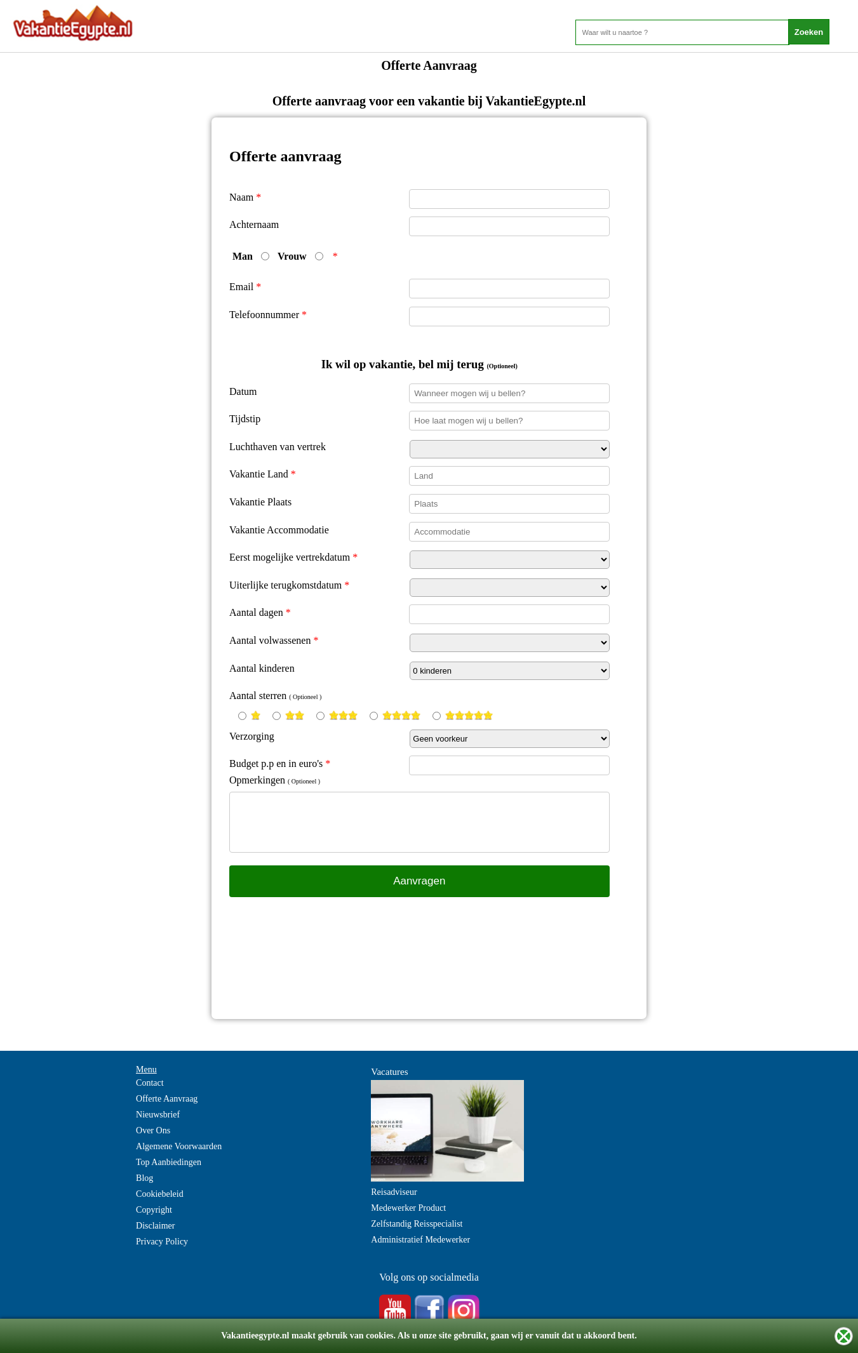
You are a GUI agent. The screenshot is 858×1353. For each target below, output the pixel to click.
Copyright (154, 1210)
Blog (144, 1178)
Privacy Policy (162, 1241)
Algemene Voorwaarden (179, 1146)
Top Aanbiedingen (168, 1162)
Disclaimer (155, 1225)
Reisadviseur (394, 1192)
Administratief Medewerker (420, 1239)
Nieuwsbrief (158, 1114)
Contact (150, 1083)
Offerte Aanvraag (167, 1098)
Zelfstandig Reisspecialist (416, 1224)
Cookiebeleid (160, 1194)
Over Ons (153, 1130)
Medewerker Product (408, 1208)
